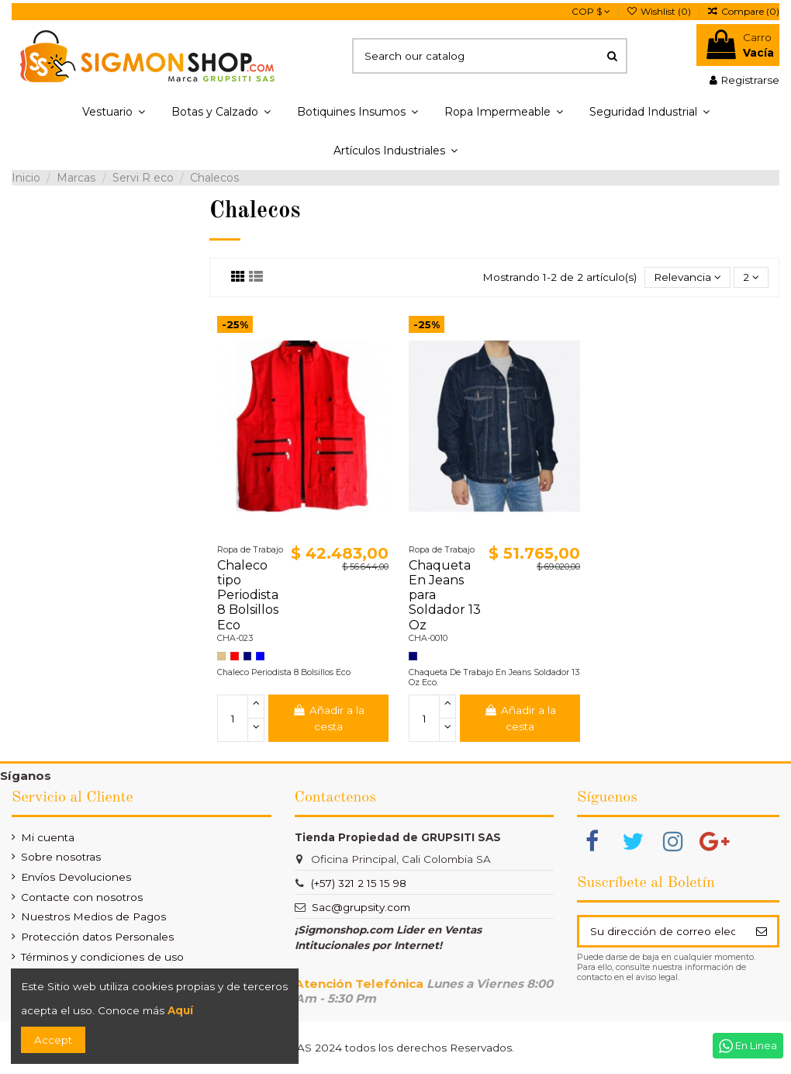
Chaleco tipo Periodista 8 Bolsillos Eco (247, 595)
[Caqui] (221, 656)
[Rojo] (234, 656)
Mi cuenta (47, 837)
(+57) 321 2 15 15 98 (358, 883)
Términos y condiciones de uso (102, 957)
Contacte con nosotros (82, 897)
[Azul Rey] (260, 656)
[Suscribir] (761, 931)
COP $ (591, 11)
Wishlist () (660, 11)
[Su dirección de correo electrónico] (662, 931)
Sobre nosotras (61, 857)
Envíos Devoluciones (76, 877)
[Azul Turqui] (248, 656)
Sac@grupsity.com (361, 907)
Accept (53, 1040)
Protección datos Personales (97, 936)
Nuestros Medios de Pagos (93, 916)
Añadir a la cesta (328, 718)
